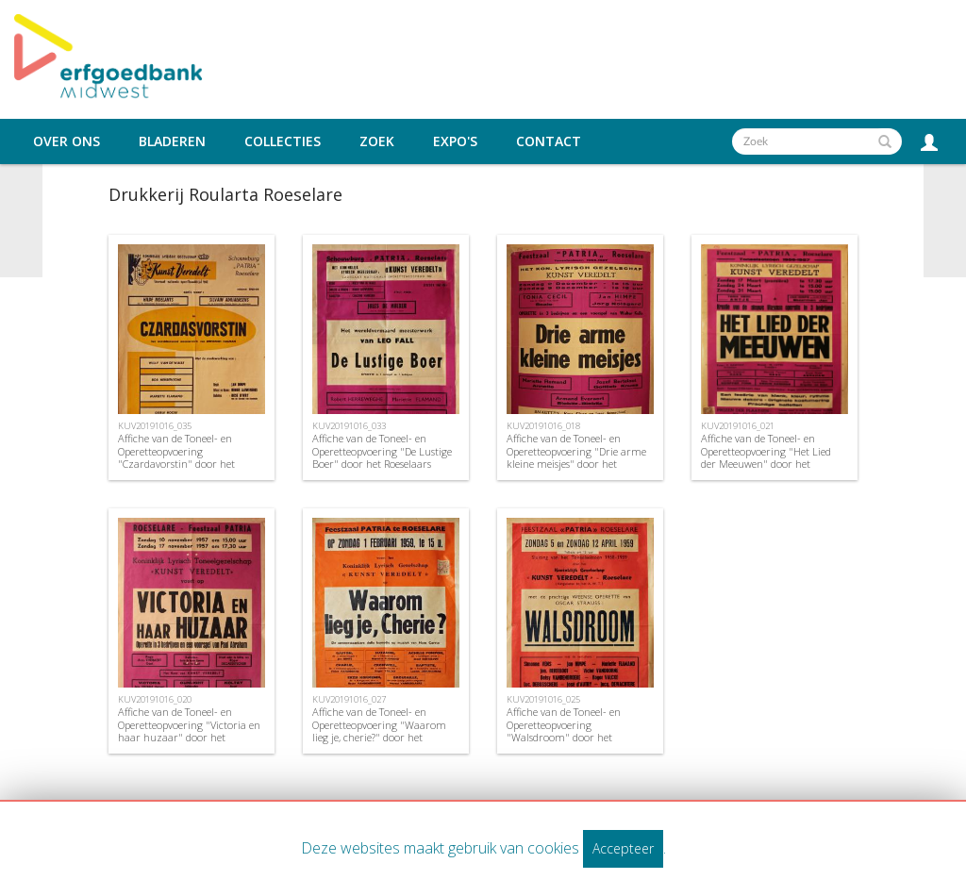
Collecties (282, 141)
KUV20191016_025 (543, 699)
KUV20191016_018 (543, 426)
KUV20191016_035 (155, 426)
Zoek (376, 141)
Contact (548, 141)
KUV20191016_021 (737, 426)
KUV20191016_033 (349, 426)
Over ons (66, 141)
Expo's (455, 141)
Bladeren (172, 141)
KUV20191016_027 (349, 699)
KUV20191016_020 (155, 699)
